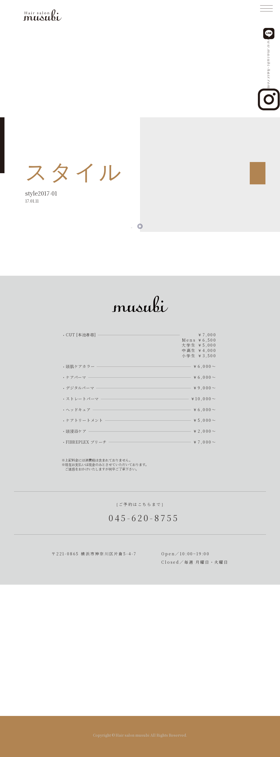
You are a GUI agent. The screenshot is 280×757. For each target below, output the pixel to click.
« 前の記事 (122, 226)
